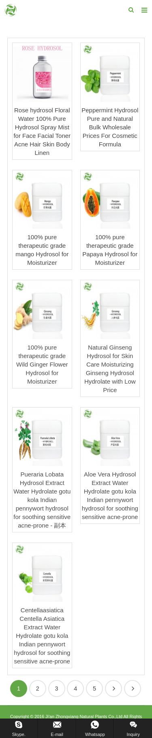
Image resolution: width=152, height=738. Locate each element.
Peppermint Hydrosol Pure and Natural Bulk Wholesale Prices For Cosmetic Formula (109, 127)
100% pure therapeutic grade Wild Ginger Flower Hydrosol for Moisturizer (42, 364)
